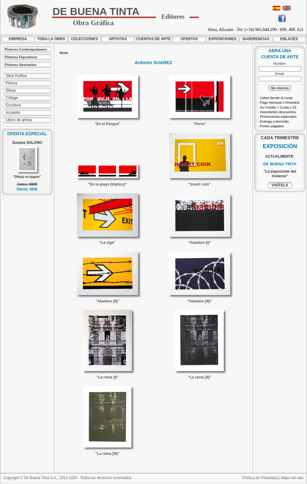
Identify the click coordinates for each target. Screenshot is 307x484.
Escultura (13, 105)
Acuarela (13, 112)
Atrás (64, 53)
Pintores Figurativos (21, 57)
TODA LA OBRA (51, 39)
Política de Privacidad (260, 478)
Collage (12, 98)
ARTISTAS (118, 39)
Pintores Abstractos (21, 65)
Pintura (11, 83)
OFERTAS (189, 39)
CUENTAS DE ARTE (153, 39)
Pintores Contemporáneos (26, 49)
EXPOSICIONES (222, 39)
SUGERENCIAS (255, 39)
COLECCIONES (84, 39)
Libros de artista (19, 120)
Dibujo (11, 90)
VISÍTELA (280, 185)
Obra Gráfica (16, 76)
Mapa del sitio (292, 478)
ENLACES (289, 39)
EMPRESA (18, 39)
